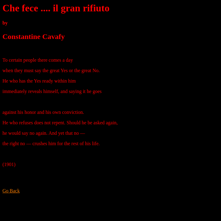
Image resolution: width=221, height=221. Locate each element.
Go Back (11, 190)
